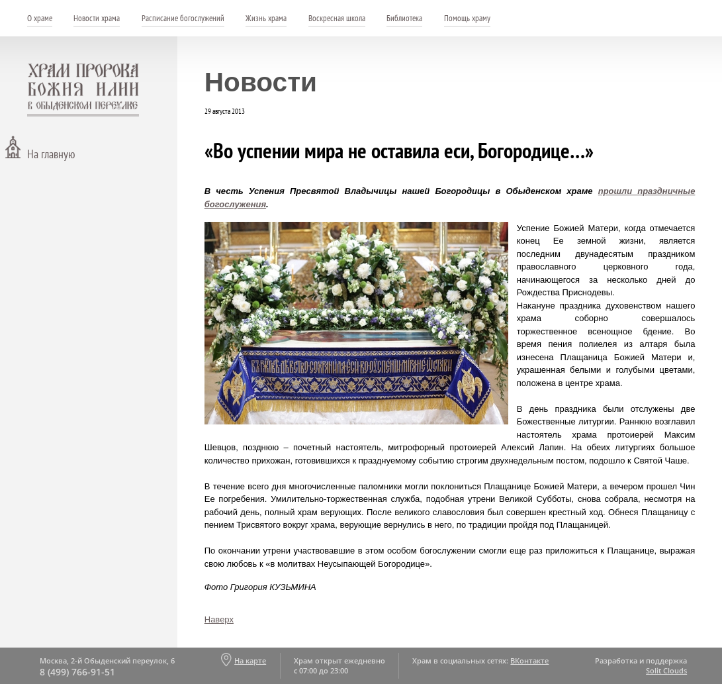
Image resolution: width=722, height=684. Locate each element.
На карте (250, 660)
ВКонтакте (529, 660)
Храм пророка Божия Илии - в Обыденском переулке (83, 90)
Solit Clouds (666, 670)
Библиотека (404, 18)
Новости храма (96, 18)
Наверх (219, 619)
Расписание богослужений (183, 18)
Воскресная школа (336, 18)
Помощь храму (467, 18)
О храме (39, 18)
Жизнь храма (266, 18)
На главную (51, 154)
